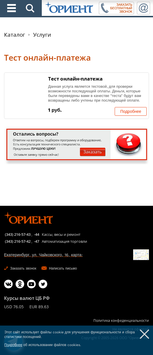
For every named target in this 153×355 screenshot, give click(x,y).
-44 (36, 234)
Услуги (42, 34)
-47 (36, 241)
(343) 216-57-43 (18, 234)
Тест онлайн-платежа (75, 78)
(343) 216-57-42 (18, 241)
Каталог (14, 34)
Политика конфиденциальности (121, 320)
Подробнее (130, 111)
